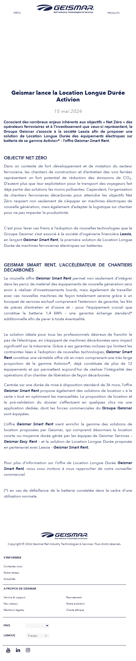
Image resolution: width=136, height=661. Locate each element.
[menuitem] (37, 635)
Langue (9, 635)
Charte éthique (75, 610)
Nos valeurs (11, 604)
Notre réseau (11, 573)
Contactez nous (13, 566)
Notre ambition (75, 604)
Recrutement (74, 597)
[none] (37, 635)
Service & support (14, 597)
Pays (7, 625)
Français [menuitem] (32, 636)
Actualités (9, 579)
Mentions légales (14, 610)
